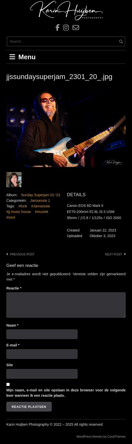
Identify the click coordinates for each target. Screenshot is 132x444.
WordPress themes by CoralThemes (101, 436)
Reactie (13, 288)
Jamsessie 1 (40, 200)
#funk (22, 206)
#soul (10, 217)
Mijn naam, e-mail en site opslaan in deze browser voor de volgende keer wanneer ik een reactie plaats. (66, 392)
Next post (113, 254)
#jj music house (18, 212)
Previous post (22, 254)
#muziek (41, 212)
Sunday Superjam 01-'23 (40, 195)
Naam (12, 325)
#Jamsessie (40, 206)
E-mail (12, 345)
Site (9, 365)
